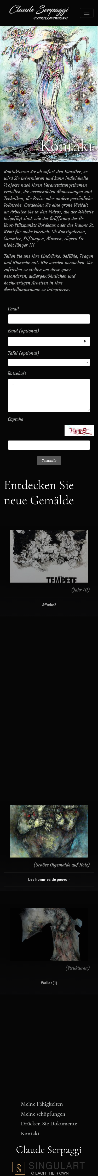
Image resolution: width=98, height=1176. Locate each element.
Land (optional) (23, 331)
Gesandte (49, 460)
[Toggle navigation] (87, 13)
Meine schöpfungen (43, 1113)
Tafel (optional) (23, 353)
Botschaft (17, 373)
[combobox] (49, 362)
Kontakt (30, 1133)
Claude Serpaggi (49, 1149)
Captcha (15, 419)
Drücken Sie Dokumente (49, 1123)
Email (13, 309)
